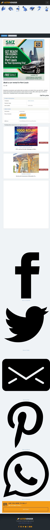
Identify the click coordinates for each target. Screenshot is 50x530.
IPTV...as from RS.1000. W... (26, 147)
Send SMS (23, 117)
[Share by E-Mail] (26, 376)
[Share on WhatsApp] (26, 475)
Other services (31, 100)
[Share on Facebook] (26, 276)
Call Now (22, 115)
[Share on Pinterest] (26, 425)
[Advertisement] (26, 204)
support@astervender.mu (25, 523)
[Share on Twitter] (26, 326)
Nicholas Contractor (26, 174)
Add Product (26, 509)
